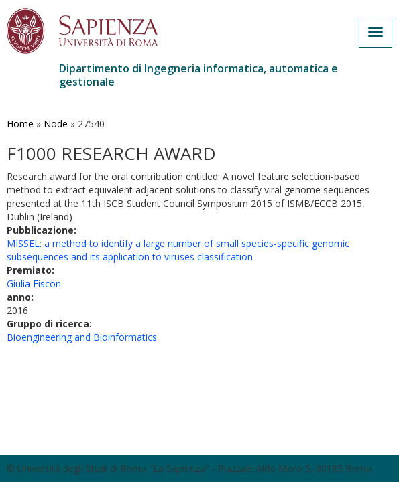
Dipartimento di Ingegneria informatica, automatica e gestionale (198, 75)
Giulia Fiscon (34, 283)
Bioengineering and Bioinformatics (82, 337)
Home (20, 123)
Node (56, 123)
